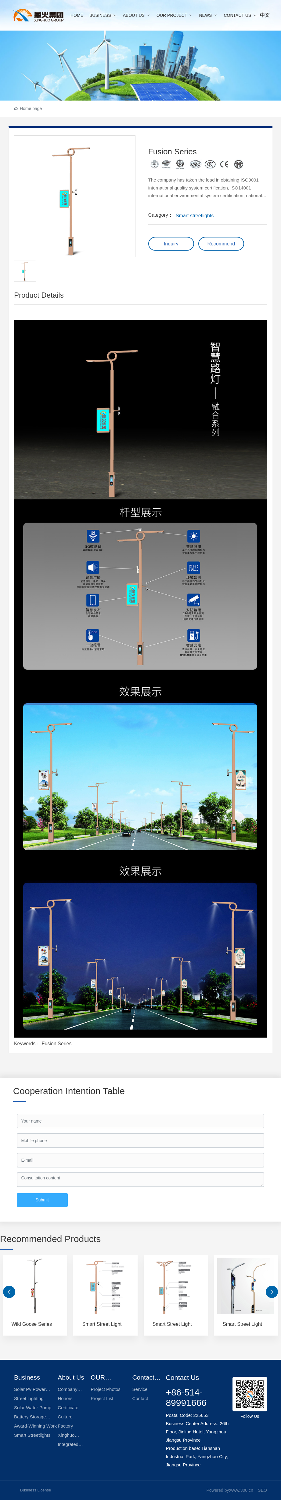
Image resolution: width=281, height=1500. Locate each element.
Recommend (221, 243)
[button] (9, 1292)
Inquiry (171, 243)
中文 (265, 15)
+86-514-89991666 (186, 1397)
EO (264, 1490)
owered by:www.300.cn (231, 1490)
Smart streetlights (195, 215)
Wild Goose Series (32, 1324)
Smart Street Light (102, 1324)
